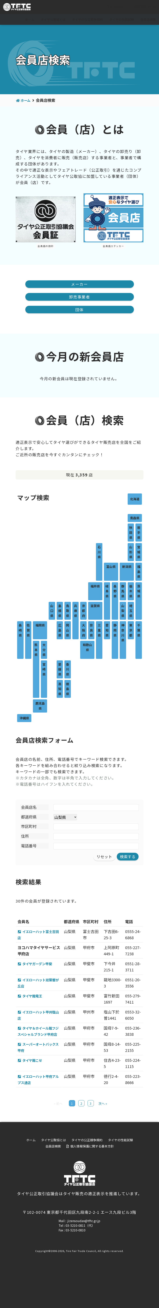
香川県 (67, 669)
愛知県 (107, 630)
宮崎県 (44, 669)
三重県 (99, 630)
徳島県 (67, 689)
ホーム (29, 19)
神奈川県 (122, 633)
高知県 (59, 689)
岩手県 (138, 532)
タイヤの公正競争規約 (87, 19)
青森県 (134, 518)
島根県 (59, 611)
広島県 (59, 630)
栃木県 (130, 591)
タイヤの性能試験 (121, 19)
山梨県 (122, 611)
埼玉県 (130, 611)
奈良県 (91, 630)
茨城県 (138, 591)
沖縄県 (24, 718)
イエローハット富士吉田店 (40, 935)
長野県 (115, 591)
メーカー (79, 284)
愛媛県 (59, 669)
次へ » (102, 1142)
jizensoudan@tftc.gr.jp (83, 1259)
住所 (25, 836)
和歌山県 (87, 647)
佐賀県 (28, 630)
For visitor (113, 7)
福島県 (138, 572)
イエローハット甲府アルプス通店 (40, 1112)
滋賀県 (95, 606)
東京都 (130, 630)
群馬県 (122, 591)
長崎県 (20, 630)
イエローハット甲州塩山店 (40, 1028)
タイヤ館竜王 (34, 1003)
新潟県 (127, 567)
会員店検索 (148, 19)
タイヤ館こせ (34, 1086)
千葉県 (138, 630)
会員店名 (29, 807)
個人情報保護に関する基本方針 (92, 1184)
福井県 (95, 586)
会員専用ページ (142, 7)
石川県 (99, 552)
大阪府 (83, 630)
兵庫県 (75, 611)
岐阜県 (107, 591)
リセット (104, 857)
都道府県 (29, 817)
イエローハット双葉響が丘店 (40, 990)
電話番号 (29, 846)
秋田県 (130, 532)
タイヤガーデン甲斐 (40, 970)
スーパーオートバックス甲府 (40, 1067)
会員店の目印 (46, 246)
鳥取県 (67, 611)
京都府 (83, 611)
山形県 (130, 552)
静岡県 (115, 630)
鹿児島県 (40, 706)
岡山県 (67, 630)
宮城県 (138, 552)
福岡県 (40, 625)
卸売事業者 (79, 297)
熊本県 (36, 650)
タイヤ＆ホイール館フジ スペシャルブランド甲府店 (40, 1047)
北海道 (134, 499)
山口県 (51, 611)
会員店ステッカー (113, 246)
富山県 (111, 567)
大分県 (44, 650)
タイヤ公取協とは (53, 19)
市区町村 (29, 826)
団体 (79, 310)
